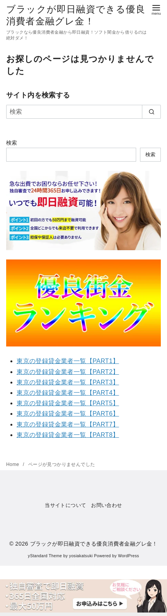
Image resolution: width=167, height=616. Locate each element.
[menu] (156, 9)
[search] (151, 112)
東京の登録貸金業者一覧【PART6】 (68, 413)
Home (13, 464)
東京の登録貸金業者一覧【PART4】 (68, 392)
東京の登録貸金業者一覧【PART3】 (68, 382)
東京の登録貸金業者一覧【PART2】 (68, 372)
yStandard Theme (45, 556)
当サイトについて (65, 505)
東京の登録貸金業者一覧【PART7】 (68, 424)
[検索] (83, 112)
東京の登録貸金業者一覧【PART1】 (68, 361)
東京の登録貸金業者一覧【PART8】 (68, 435)
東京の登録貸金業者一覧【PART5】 (68, 403)
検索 (11, 143)
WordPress (128, 556)
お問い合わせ (106, 505)
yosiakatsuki (81, 556)
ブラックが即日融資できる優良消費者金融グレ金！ (94, 544)
